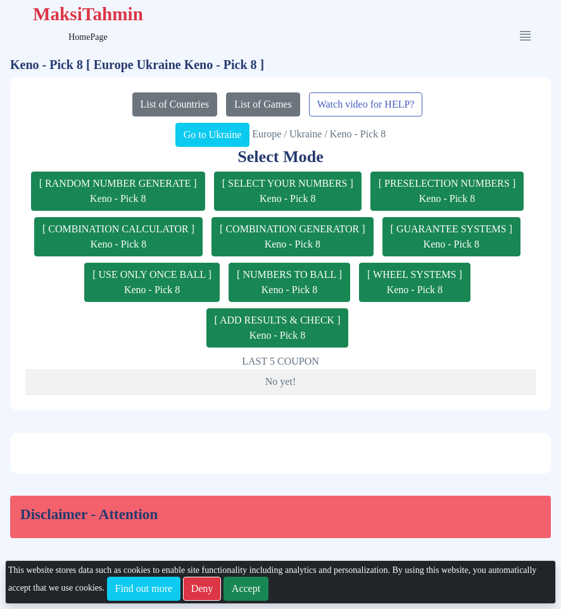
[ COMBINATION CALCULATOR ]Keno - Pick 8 (118, 236)
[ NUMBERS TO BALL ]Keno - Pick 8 (289, 282)
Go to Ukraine (213, 134)
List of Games (263, 104)
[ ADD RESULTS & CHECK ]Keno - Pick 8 (278, 328)
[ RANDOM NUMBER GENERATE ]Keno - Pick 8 (118, 191)
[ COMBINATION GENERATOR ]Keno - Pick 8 (292, 236)
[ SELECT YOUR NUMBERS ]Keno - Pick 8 (287, 191)
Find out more (144, 588)
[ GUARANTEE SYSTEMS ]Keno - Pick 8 (451, 236)
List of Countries (175, 104)
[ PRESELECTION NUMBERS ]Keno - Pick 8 (447, 191)
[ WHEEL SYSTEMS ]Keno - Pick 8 (414, 282)
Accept (246, 588)
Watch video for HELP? (366, 104)
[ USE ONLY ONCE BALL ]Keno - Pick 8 (151, 282)
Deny (202, 588)
